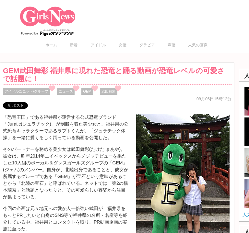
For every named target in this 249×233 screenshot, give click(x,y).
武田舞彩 (108, 91)
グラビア (147, 45)
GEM (87, 91)
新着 (73, 45)
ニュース (66, 91)
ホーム (51, 45)
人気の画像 (198, 45)
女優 (122, 45)
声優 (171, 45)
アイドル (98, 45)
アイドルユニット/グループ (26, 91)
